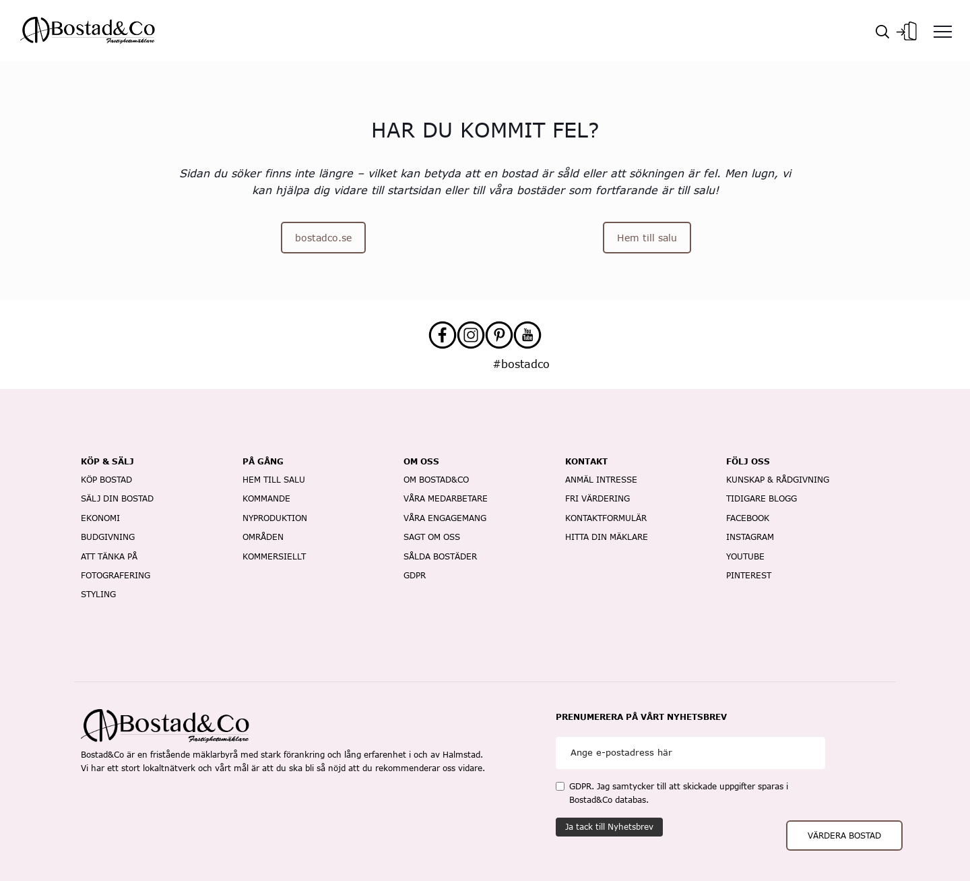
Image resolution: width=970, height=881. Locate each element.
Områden (263, 537)
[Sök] (882, 30)
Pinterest (748, 575)
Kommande (266, 498)
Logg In (906, 31)
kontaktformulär (606, 518)
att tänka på (109, 556)
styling (98, 594)
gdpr (414, 575)
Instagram (750, 537)
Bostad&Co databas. (609, 800)
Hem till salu (647, 237)
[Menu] (943, 31)
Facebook (747, 518)
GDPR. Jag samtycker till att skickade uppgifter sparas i (672, 793)
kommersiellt (274, 556)
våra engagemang (444, 518)
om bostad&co (436, 480)
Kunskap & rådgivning (777, 480)
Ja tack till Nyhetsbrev (609, 827)
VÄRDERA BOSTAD (844, 835)
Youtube (745, 556)
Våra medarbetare (445, 498)
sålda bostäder (440, 556)
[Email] (690, 752)
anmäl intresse (601, 480)
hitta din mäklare (606, 537)
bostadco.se (323, 237)
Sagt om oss (431, 537)
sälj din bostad (117, 498)
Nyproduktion (275, 518)
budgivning (108, 537)
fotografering (115, 575)
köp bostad (106, 480)
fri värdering (597, 498)
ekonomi (100, 518)
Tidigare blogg (761, 498)
